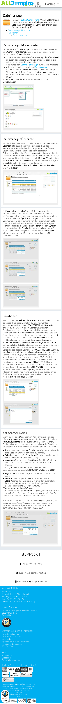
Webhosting (7, 639)
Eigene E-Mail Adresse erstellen (16, 642)
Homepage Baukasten (12, 644)
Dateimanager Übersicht (19, 30)
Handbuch (21, 582)
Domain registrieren (10, 634)
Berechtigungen (20, 35)
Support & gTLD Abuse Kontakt (16, 594)
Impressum (7, 655)
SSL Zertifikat (8, 646)
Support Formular (38, 582)
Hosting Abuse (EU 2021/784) (15, 597)
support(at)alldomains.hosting (31, 573)
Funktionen (13, 33)
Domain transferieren (11, 637)
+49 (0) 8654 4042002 (31, 564)
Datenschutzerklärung (12, 660)
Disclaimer (6, 658)
